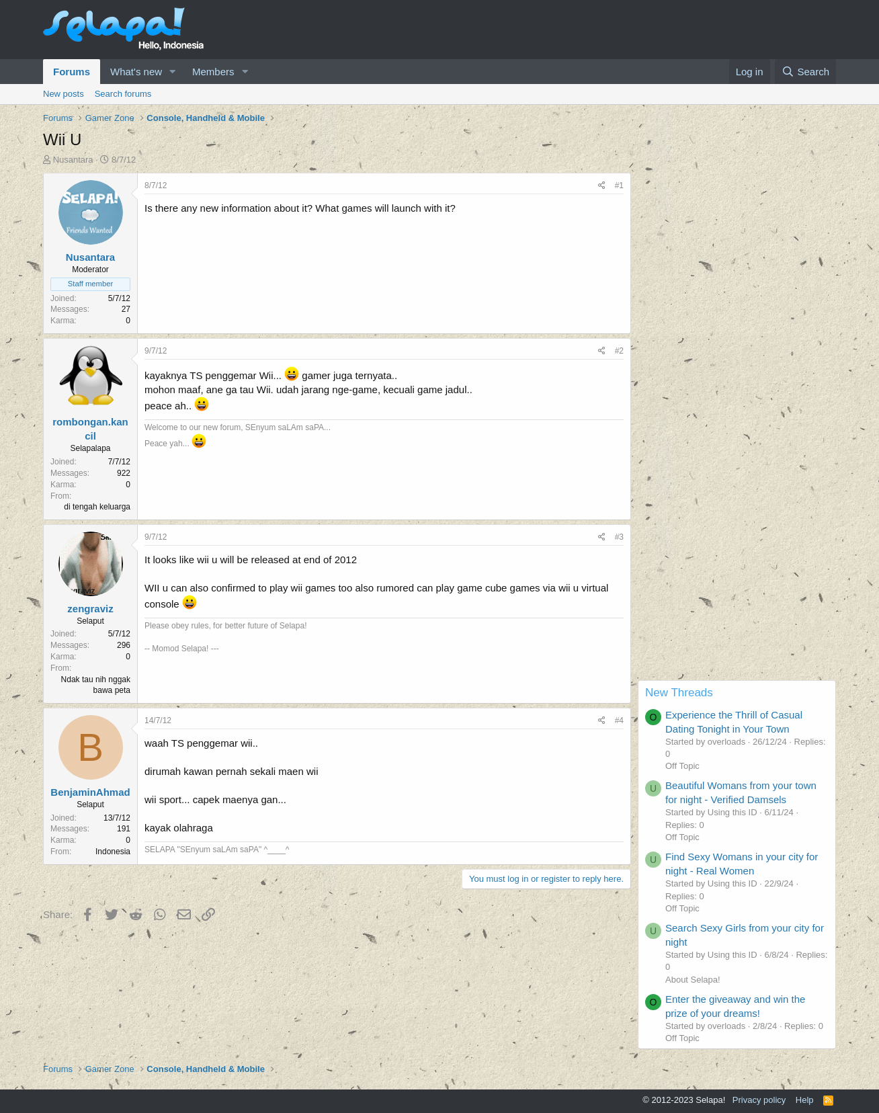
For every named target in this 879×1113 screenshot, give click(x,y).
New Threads (679, 692)
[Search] (805, 71)
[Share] (601, 186)
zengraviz (90, 608)
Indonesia (112, 851)
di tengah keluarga (97, 506)
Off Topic (682, 766)
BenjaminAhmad (90, 792)
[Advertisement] (737, 478)
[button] (172, 71)
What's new (136, 71)
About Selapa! (692, 980)
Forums (71, 71)
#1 (619, 185)
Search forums (123, 94)
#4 (619, 720)
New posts (63, 94)
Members (213, 71)
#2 (619, 351)
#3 (619, 537)
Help (805, 1100)
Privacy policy (759, 1100)
